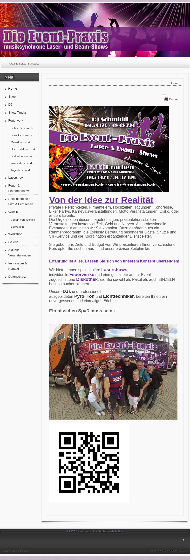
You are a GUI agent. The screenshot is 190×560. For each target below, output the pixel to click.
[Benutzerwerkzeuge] (164, 96)
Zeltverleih (17, 226)
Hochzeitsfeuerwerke (24, 149)
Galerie (13, 242)
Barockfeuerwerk (21, 135)
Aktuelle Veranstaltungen (19, 252)
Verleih (13, 212)
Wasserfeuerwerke (22, 163)
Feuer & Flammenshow (18, 188)
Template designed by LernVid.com (170, 550)
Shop (12, 96)
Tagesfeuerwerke (21, 170)
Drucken (174, 99)
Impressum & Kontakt (17, 266)
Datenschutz (17, 276)
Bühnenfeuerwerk (22, 128)
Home (12, 88)
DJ (10, 104)
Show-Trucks (17, 112)
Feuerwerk (15, 120)
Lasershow (16, 177)
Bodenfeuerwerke (22, 156)
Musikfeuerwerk (21, 142)
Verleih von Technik (23, 219)
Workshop (15, 234)
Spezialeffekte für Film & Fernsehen (20, 201)
